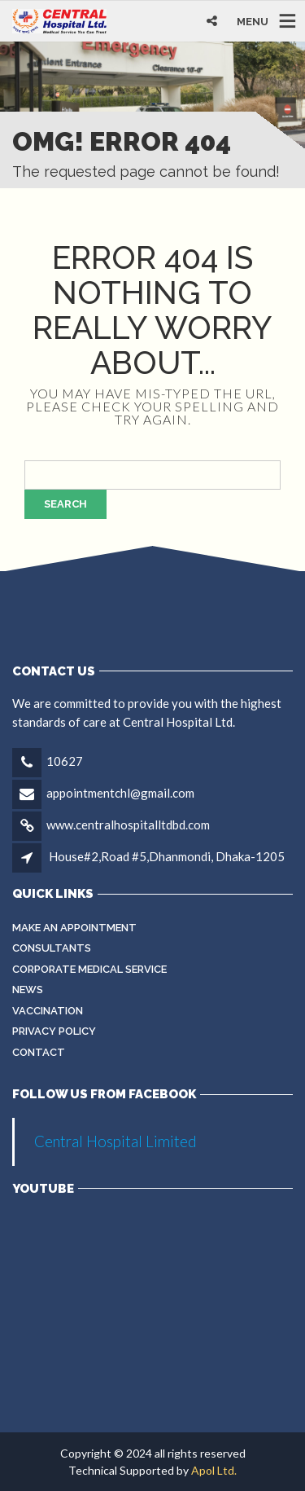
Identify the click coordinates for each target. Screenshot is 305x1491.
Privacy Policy (54, 1031)
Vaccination (47, 1011)
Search (65, 504)
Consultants (51, 948)
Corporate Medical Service (89, 969)
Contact (38, 1052)
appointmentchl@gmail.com (120, 792)
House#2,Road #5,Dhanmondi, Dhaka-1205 (167, 856)
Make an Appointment (74, 927)
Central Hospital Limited (115, 1141)
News (27, 989)
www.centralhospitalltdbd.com (128, 824)
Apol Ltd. (214, 1470)
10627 (64, 761)
